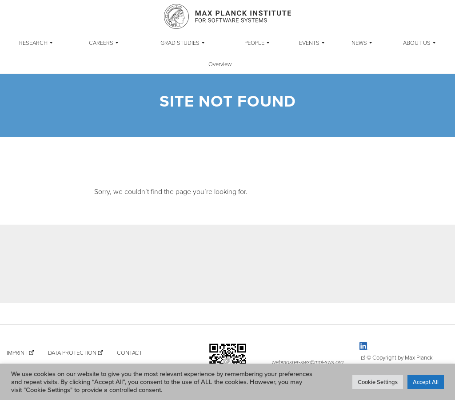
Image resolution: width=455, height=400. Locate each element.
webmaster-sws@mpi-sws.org (307, 362)
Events (309, 43)
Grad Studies (180, 43)
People (254, 43)
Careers (101, 43)
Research (33, 43)
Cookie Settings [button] (378, 382)
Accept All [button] (426, 382)
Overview (219, 64)
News (359, 43)
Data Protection (72, 352)
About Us (417, 43)
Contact (129, 352)
